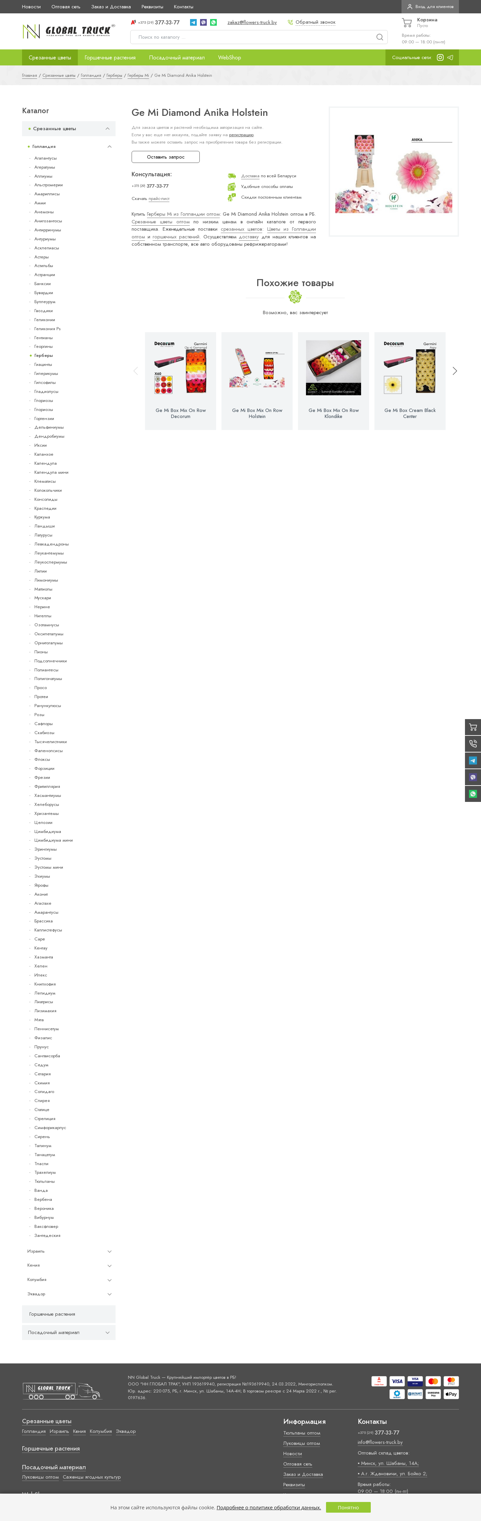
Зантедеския (47, 1235)
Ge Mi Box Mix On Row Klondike (334, 413)
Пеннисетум (46, 1029)
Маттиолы (43, 589)
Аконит (41, 894)
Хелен (40, 966)
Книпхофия (45, 984)
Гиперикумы (46, 373)
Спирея (42, 1100)
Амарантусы (46, 912)
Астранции (44, 274)
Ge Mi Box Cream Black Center (410, 413)
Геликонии (44, 319)
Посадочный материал (177, 57)
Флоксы (42, 759)
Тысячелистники (50, 741)
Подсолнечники (50, 661)
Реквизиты (152, 6)
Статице (41, 1109)
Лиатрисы (43, 1002)
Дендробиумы (49, 436)
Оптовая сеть (66, 6)
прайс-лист (159, 198)
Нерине (42, 607)
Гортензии (44, 418)
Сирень (42, 1136)
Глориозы (43, 400)
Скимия (42, 1083)
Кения (33, 1265)
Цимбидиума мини (53, 840)
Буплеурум (44, 301)
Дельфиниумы (49, 427)
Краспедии (45, 508)
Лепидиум (44, 993)
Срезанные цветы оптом (161, 221)
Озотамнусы (46, 625)
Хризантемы (46, 813)
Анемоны (44, 212)
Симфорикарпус (50, 1127)
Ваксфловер (46, 1226)
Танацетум (44, 1154)
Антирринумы (47, 230)
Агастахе (42, 903)
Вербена (43, 1199)
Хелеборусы (46, 804)
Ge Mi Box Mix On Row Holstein (257, 413)
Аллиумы (43, 176)
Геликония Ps (47, 328)
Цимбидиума (47, 831)
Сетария (42, 1074)
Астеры (41, 257)
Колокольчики (48, 490)
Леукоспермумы (50, 562)
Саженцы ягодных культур (92, 1477)
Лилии (40, 571)
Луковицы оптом (40, 1477)
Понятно (348, 1507)
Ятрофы (41, 885)
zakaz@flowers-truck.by (252, 22)
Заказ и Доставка (111, 6)
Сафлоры (43, 723)
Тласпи (41, 1163)
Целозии (43, 822)
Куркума (42, 517)
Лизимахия (45, 1011)
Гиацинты (43, 364)
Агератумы (44, 167)
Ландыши (44, 526)
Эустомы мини (48, 867)
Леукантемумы (49, 553)
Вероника (44, 1208)
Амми (40, 203)
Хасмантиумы (47, 795)
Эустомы (42, 858)
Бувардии (43, 292)
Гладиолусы (46, 391)
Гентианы (43, 338)
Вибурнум (44, 1217)
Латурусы (43, 535)
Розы (39, 714)
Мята (39, 1020)
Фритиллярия (47, 786)
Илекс (40, 975)
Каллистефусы (48, 930)
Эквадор (36, 1294)
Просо (40, 687)
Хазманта (43, 957)
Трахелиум (45, 1172)
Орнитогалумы (48, 643)
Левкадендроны (51, 544)
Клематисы (45, 481)
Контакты (183, 6)
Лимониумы (46, 580)
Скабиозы (44, 732)
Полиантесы (46, 670)
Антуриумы (45, 239)
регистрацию (241, 135)
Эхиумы (42, 876)
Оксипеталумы (48, 634)
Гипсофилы (45, 382)
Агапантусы (45, 158)
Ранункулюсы (47, 705)
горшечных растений (176, 236)
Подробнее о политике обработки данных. (268, 1507)
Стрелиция (44, 1118)
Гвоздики (43, 310)
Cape (39, 939)
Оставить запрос (166, 157)
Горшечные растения (110, 57)
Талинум (42, 1145)
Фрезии (42, 777)
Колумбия (36, 1279)
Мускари (42, 598)
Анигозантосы (48, 221)
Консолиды (45, 499)
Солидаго (44, 1091)
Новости (31, 6)
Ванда (41, 1190)
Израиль (36, 1251)
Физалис (43, 1038)
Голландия (43, 146)
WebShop (229, 57)
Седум (41, 1065)
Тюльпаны (44, 1181)
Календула (45, 463)
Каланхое (43, 454)
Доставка (250, 176)
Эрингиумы (45, 849)
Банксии (42, 283)
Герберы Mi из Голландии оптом (183, 214)
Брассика (43, 921)
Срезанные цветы (50, 57)
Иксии (40, 445)
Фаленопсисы (48, 750)
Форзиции (44, 768)
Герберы (43, 355)
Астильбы (43, 265)
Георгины (43, 346)
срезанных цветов (241, 229)
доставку (249, 236)
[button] (452, 381)
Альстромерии (48, 185)
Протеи (41, 696)
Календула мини (51, 472)
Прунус (41, 1047)
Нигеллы (42, 616)
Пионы (41, 652)
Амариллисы (47, 194)
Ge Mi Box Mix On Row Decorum (181, 413)
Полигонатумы (48, 678)
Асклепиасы (46, 248)
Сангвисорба (47, 1056)
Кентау (40, 948)
